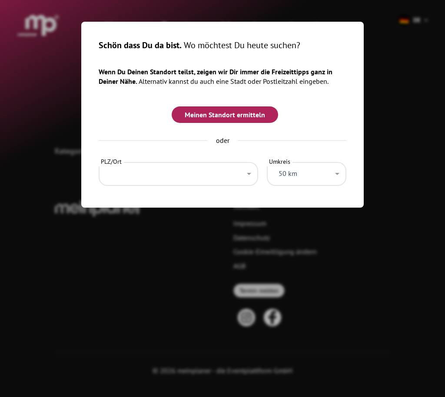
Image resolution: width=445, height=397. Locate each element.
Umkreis (279, 161)
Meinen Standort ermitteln (225, 114)
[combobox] (178, 171)
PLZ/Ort (111, 161)
